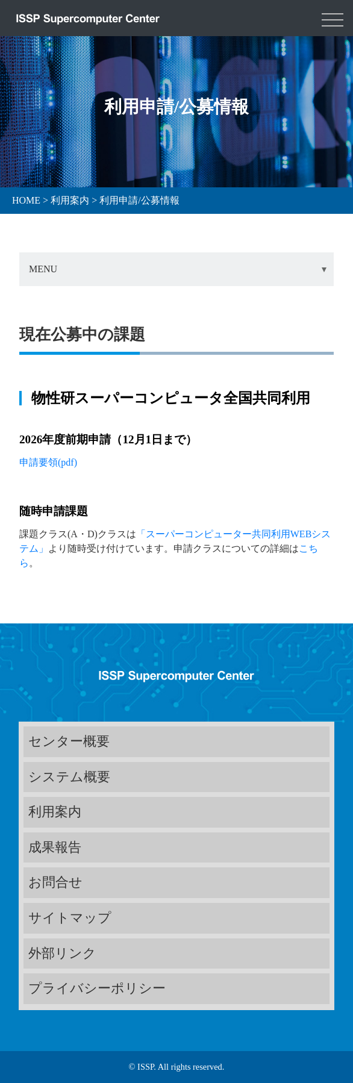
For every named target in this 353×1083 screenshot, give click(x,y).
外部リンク (62, 953)
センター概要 (69, 741)
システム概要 (69, 776)
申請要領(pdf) (49, 462)
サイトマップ (69, 917)
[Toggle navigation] (332, 18)
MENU (43, 269)
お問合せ (55, 882)
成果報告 (54, 847)
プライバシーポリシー (97, 988)
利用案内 (54, 811)
